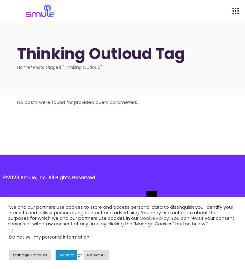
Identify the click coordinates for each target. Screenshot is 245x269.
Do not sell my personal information (49, 237)
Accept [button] (66, 255)
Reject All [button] (96, 255)
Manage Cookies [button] (30, 255)
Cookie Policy (154, 218)
